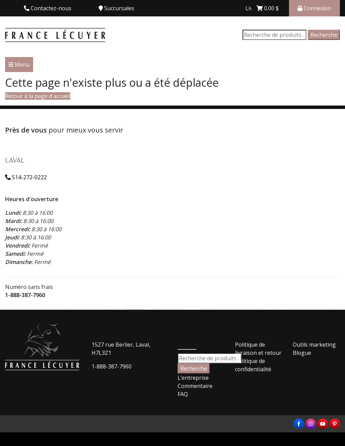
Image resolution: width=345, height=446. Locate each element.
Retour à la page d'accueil (37, 96)
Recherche (323, 35)
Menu (19, 64)
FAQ (183, 394)
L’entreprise (193, 377)
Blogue (302, 353)
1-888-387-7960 (25, 295)
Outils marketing (314, 344)
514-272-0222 (26, 177)
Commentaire (195, 386)
